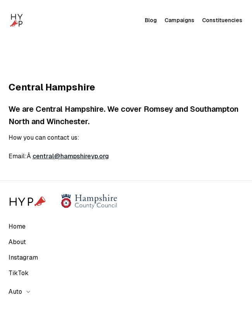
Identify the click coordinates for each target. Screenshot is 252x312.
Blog (151, 20)
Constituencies (222, 20)
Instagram (23, 257)
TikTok (19, 273)
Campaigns (179, 20)
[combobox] (22, 292)
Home (17, 226)
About (17, 242)
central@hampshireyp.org (71, 156)
